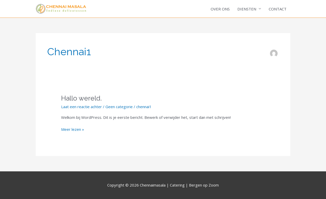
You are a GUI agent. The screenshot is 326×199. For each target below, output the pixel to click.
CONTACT (278, 8)
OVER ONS (220, 8)
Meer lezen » (72, 129)
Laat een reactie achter (81, 106)
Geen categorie (119, 106)
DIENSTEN (246, 8)
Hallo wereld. (81, 98)
